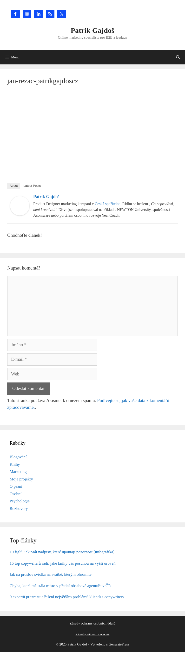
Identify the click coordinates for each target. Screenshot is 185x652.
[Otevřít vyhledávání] (178, 57)
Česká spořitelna (107, 204)
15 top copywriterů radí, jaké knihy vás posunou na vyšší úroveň (63, 563)
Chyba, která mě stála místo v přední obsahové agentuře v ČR (60, 585)
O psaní (16, 486)
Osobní (15, 494)
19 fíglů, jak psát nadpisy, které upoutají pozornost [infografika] (62, 552)
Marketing (18, 471)
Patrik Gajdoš (92, 30)
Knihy (15, 464)
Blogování (18, 457)
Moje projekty (21, 479)
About (14, 185)
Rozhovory (19, 508)
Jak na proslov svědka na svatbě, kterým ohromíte (51, 574)
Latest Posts (32, 185)
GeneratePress (119, 644)
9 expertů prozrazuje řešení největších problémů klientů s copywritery (67, 597)
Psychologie (20, 501)
